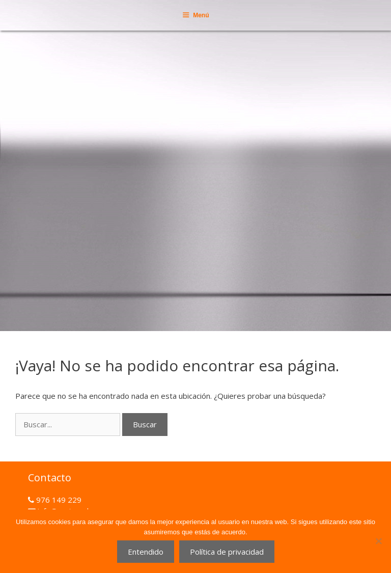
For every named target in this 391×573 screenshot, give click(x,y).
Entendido (145, 552)
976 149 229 (57, 500)
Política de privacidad (227, 552)
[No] (378, 541)
